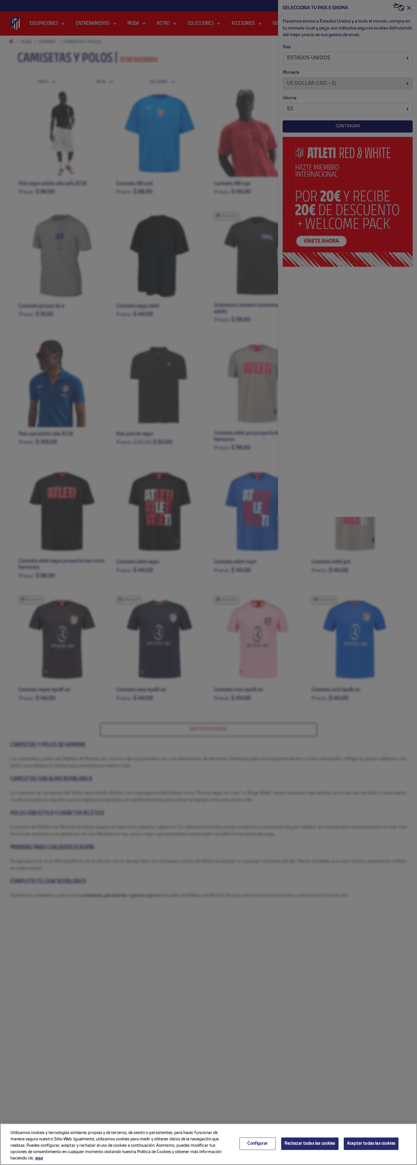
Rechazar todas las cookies (309, 1144)
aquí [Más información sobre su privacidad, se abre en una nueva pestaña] (39, 1158)
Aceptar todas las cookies (371, 1144)
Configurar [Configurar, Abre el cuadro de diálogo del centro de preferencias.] (257, 1144)
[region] (208, 1144)
